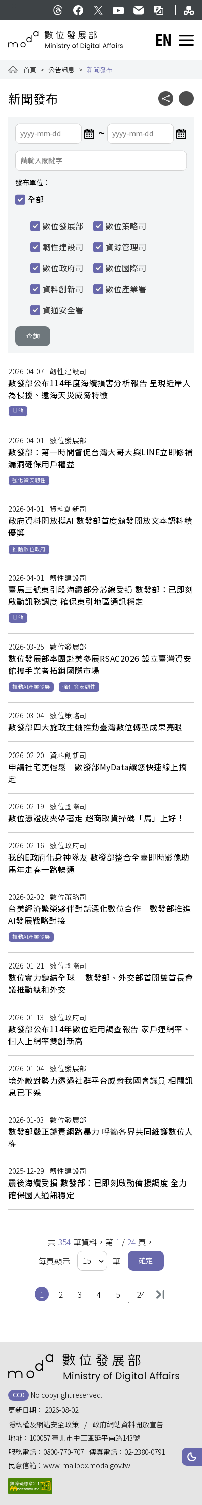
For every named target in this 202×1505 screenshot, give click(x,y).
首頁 (29, 69)
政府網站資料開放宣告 (128, 1424)
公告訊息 (61, 69)
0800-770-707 (63, 1452)
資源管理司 (126, 247)
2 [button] (63, 1293)
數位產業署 (126, 289)
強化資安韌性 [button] (29, 480)
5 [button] (120, 1293)
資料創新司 (63, 289)
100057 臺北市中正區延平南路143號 (84, 1438)
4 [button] (101, 1293)
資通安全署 (63, 310)
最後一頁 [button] (160, 1294)
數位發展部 (63, 226)
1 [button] (44, 1293)
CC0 (18, 1395)
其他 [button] (17, 410)
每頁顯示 (54, 1261)
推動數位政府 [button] (29, 549)
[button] (192, 1457)
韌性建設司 (63, 247)
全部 (36, 199)
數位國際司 (126, 268)
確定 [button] (146, 1260)
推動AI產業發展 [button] (31, 686)
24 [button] (142, 1293)
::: (14, 5)
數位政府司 (63, 268)
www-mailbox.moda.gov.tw (86, 1465)
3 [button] (82, 1293)
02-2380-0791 (144, 1452)
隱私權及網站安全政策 (43, 1424)
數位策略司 (126, 226)
